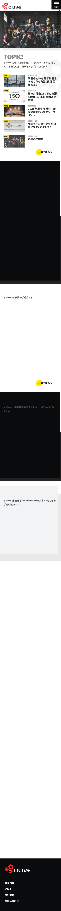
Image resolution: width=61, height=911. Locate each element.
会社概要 (9, 894)
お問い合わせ (12, 900)
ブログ (8, 888)
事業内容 (9, 882)
